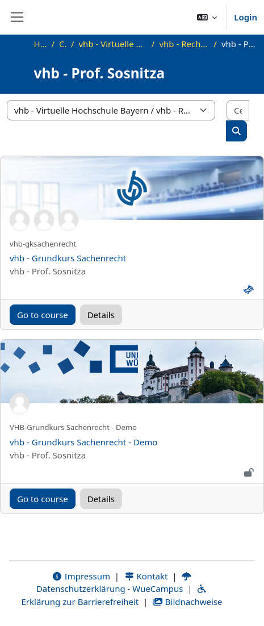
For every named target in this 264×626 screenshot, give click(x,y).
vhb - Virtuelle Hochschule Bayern (113, 43)
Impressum (81, 576)
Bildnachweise (187, 601)
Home (40, 43)
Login (245, 17)
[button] (207, 17)
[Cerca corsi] (238, 110)
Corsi (62, 43)
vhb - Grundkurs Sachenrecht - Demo (83, 442)
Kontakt (146, 576)
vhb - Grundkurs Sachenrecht (68, 258)
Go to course (42, 314)
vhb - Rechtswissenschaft (184, 43)
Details (101, 314)
